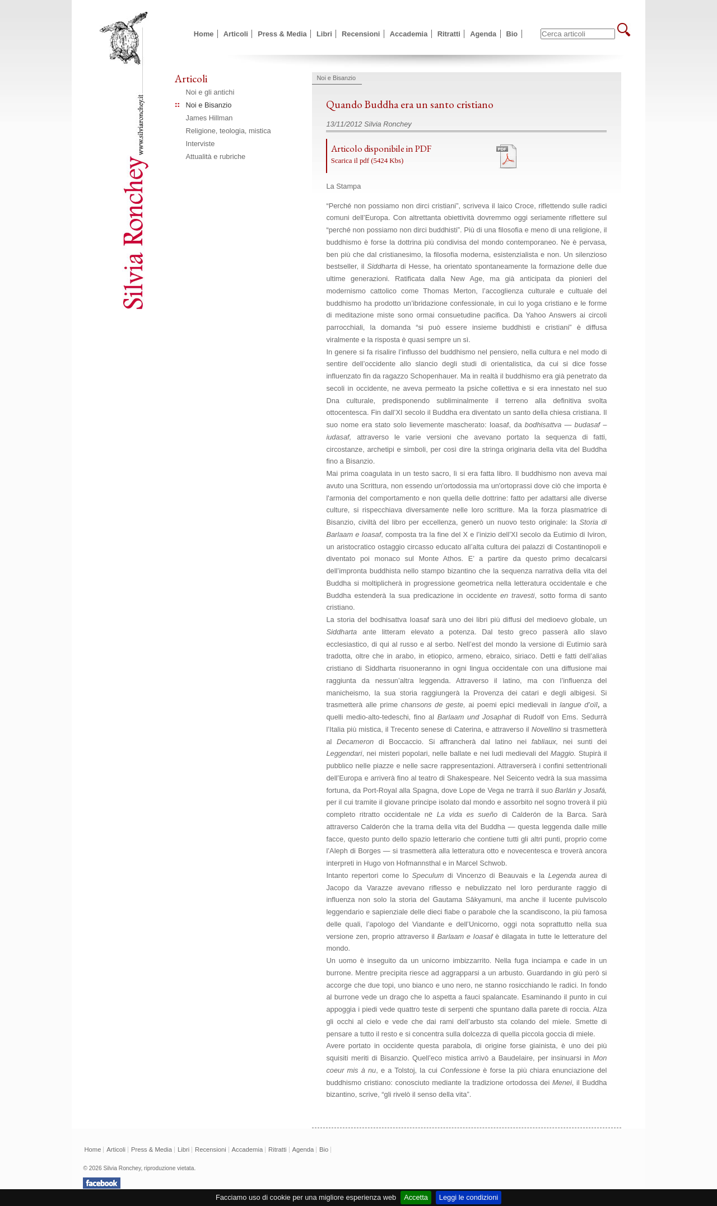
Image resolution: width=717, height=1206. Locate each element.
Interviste (200, 143)
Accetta (416, 1197)
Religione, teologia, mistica (228, 131)
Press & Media (282, 34)
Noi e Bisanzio (209, 105)
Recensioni (361, 34)
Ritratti (448, 34)
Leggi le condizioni (468, 1197)
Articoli (236, 34)
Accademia (409, 34)
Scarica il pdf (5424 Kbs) (367, 161)
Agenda (483, 34)
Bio (512, 34)
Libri (324, 34)
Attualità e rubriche (216, 156)
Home (204, 34)
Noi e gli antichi (210, 92)
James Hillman (209, 118)
